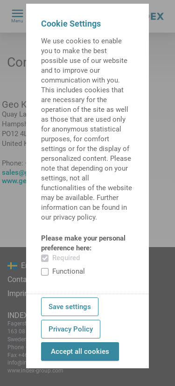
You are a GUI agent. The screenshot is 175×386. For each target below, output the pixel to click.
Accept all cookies (80, 351)
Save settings (70, 307)
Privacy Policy (71, 329)
